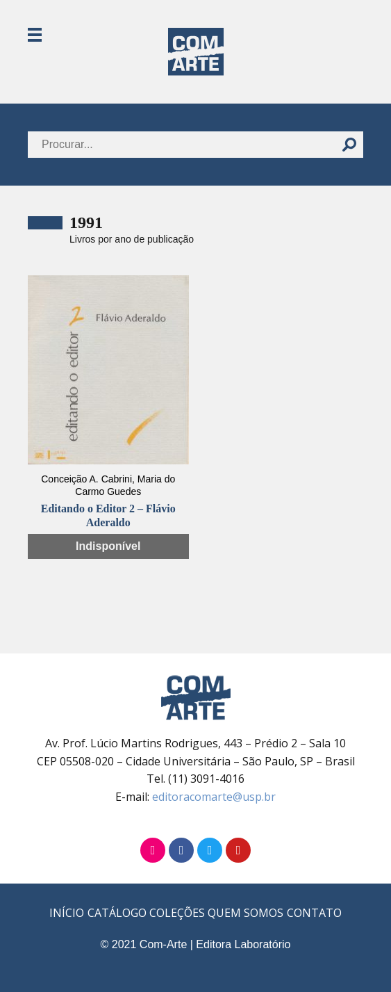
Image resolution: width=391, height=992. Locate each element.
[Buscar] (349, 144)
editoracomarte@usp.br (214, 796)
